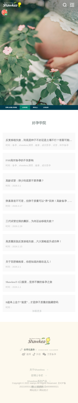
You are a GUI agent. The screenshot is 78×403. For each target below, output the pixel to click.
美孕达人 (35, 107)
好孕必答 (45, 107)
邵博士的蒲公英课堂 (11, 107)
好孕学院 (24, 107)
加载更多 (37, 313)
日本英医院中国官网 (43, 358)
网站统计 (34, 395)
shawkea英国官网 (53, 358)
